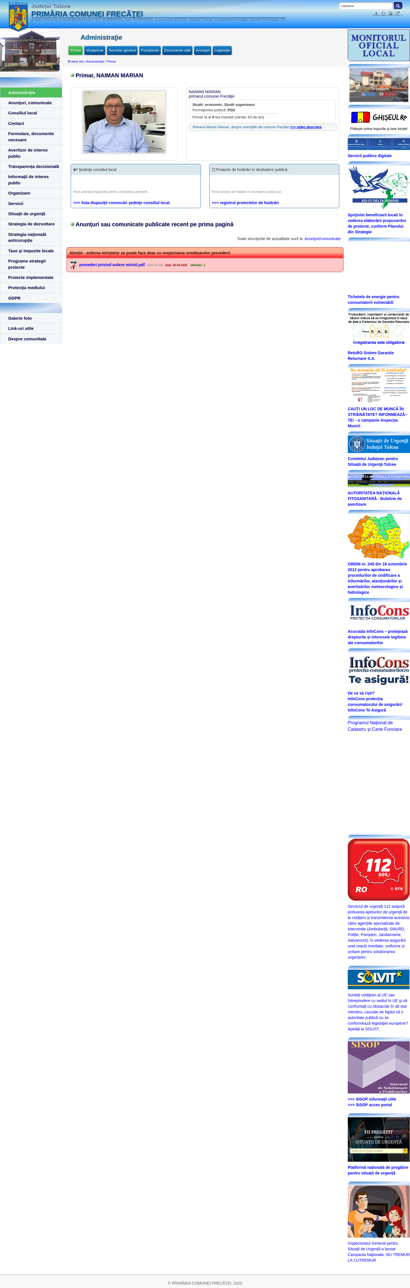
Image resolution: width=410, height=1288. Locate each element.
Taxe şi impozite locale (31, 250)
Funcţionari (150, 50)
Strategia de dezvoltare (31, 223)
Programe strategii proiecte (27, 264)
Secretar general (122, 50)
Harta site (77, 61)
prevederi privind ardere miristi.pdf (112, 264)
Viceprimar (95, 50)
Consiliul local (22, 112)
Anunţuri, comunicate (30, 102)
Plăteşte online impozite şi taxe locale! (379, 129)
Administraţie (21, 92)
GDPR (14, 298)
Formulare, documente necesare (31, 136)
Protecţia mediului (26, 287)
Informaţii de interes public (28, 179)
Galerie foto (20, 318)
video (387, 94)
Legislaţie (222, 50)
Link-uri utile (21, 328)
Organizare (19, 193)
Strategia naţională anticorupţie (27, 237)
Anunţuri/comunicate (322, 238)
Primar (75, 50)
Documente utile (177, 50)
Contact (16, 123)
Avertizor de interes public (28, 153)
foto (368, 94)
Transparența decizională (33, 166)
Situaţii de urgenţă (26, 213)
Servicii (15, 203)
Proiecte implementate (30, 277)
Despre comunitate (27, 338)
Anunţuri (202, 50)
